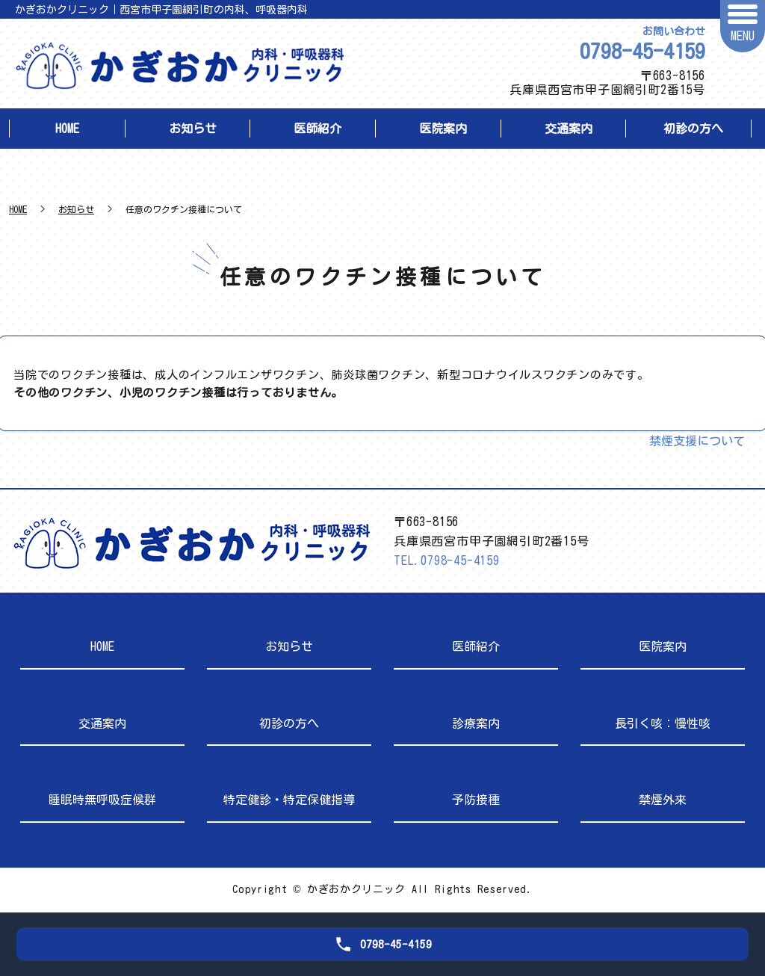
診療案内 (476, 723)
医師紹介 (317, 129)
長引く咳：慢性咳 (662, 723)
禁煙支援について (697, 441)
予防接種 (476, 800)
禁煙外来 (663, 800)
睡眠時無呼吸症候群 (102, 800)
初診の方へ (693, 129)
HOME (67, 129)
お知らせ (193, 129)
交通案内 (568, 129)
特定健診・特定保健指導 (289, 800)
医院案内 (443, 129)
